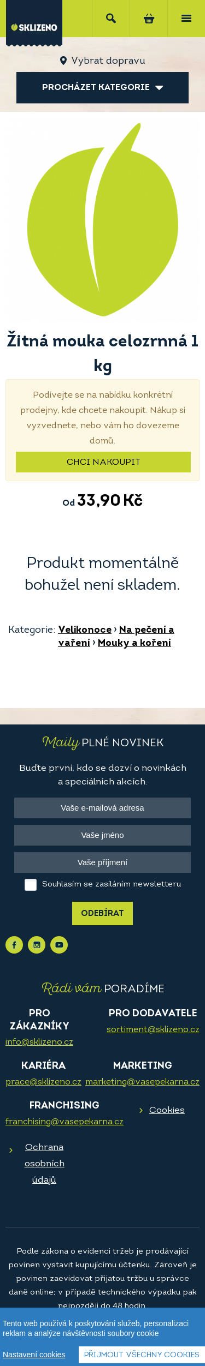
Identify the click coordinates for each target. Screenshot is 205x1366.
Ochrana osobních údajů (45, 1164)
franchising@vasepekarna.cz (64, 1122)
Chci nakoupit (103, 462)
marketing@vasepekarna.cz (142, 1082)
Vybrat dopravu (108, 61)
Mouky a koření (134, 643)
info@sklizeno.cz (39, 1042)
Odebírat (102, 914)
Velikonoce (85, 630)
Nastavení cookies (34, 1354)
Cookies (167, 1110)
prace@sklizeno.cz (43, 1082)
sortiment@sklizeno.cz (153, 1030)
